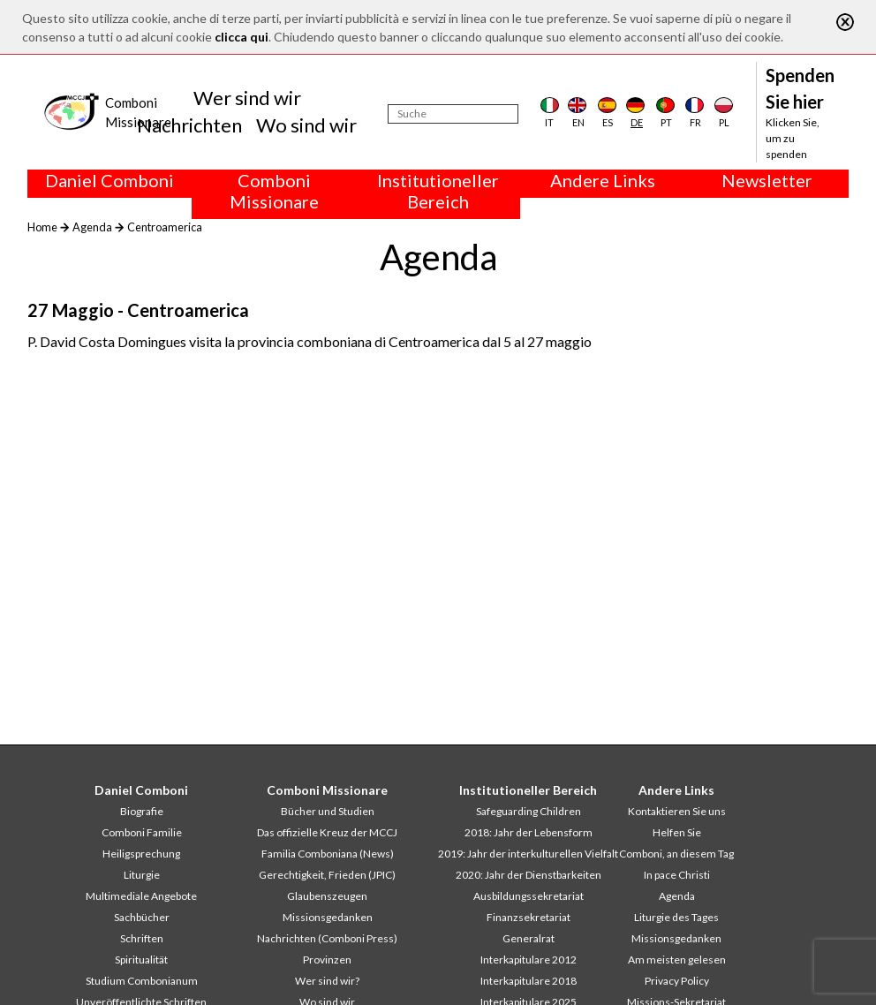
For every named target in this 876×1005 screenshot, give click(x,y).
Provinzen (327, 959)
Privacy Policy (677, 980)
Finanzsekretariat (528, 917)
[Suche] (453, 114)
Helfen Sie (677, 832)
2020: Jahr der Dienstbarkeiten (528, 874)
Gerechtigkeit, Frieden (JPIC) (327, 874)
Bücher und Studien (327, 811)
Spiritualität (141, 959)
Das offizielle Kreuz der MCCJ (327, 832)
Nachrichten (189, 125)
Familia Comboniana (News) (327, 853)
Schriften (141, 938)
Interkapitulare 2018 (528, 980)
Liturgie (142, 874)
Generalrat (528, 938)
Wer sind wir (247, 98)
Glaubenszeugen (327, 896)
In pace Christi (677, 874)
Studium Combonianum (142, 980)
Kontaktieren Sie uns (677, 811)
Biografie (141, 811)
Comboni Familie (142, 832)
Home (42, 227)
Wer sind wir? (327, 980)
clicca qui (241, 36)
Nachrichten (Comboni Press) (327, 938)
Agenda (92, 227)
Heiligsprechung (141, 853)
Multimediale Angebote (141, 896)
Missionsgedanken (328, 917)
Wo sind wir (306, 125)
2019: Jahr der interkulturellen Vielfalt (528, 853)
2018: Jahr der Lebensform (528, 832)
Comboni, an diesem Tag (676, 853)
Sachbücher (142, 917)
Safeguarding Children (528, 811)
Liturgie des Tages (676, 917)
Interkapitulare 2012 (528, 959)
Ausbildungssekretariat (528, 896)
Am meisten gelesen (677, 959)
